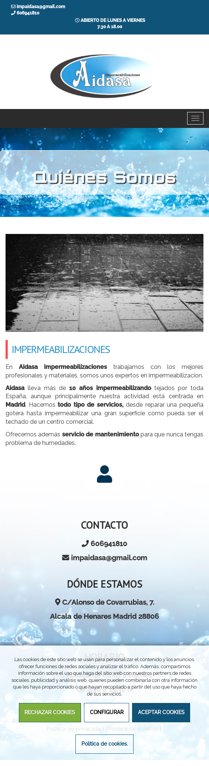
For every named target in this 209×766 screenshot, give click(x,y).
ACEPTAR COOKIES (161, 712)
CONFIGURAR (107, 712)
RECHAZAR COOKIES (49, 712)
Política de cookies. (104, 743)
